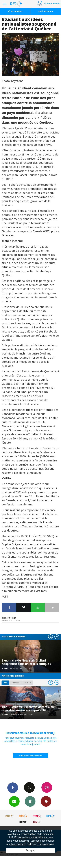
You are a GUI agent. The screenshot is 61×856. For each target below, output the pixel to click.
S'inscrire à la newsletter (30, 756)
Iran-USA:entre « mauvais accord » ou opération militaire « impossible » (28, 708)
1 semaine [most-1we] (16, 683)
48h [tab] (5, 683)
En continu (15, 11)
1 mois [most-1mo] (28, 683)
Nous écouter (53, 3)
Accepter (30, 850)
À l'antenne (46, 11)
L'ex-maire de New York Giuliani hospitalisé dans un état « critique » (27, 662)
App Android (46, 801)
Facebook (12, 787)
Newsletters (14, 801)
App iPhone (30, 801)
